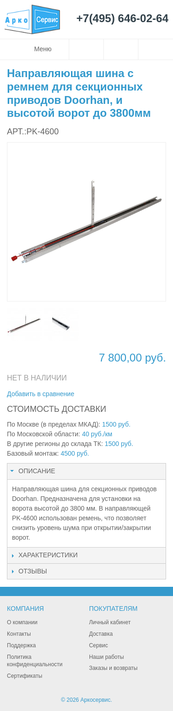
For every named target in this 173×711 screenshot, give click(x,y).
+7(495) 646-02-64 (122, 18)
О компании (22, 622)
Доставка (101, 634)
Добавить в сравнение (40, 394)
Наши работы (106, 657)
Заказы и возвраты (113, 668)
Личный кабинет (110, 622)
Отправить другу (94, 394)
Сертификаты (24, 676)
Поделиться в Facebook (112, 394)
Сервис (98, 645)
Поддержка (21, 645)
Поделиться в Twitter (131, 394)
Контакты (19, 634)
